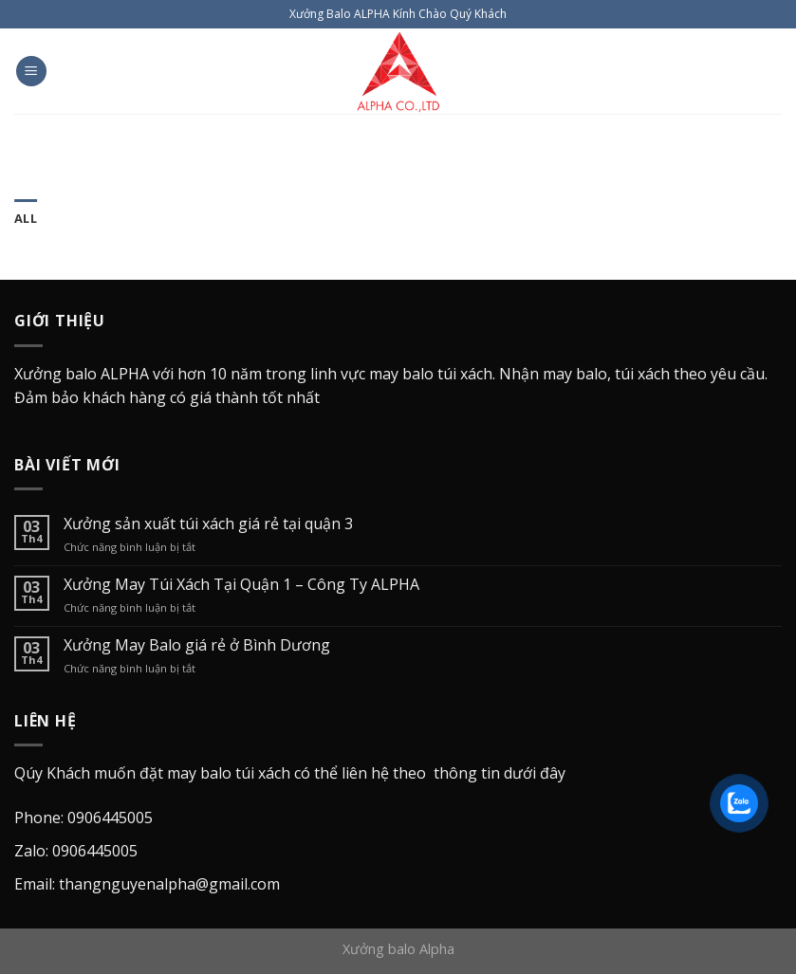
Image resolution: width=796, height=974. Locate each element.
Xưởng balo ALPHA (81, 373)
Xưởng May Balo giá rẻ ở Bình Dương (197, 645)
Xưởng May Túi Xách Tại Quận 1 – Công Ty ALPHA (241, 585)
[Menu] (31, 71)
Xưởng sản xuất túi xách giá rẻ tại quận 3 (208, 524)
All (25, 218)
